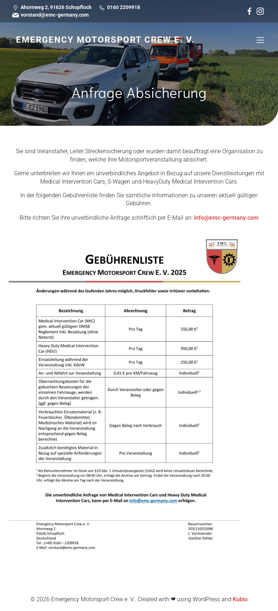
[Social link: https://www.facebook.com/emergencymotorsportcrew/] (249, 11)
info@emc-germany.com (226, 217)
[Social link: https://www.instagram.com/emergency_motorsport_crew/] (260, 11)
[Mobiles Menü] (260, 39)
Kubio (240, 599)
